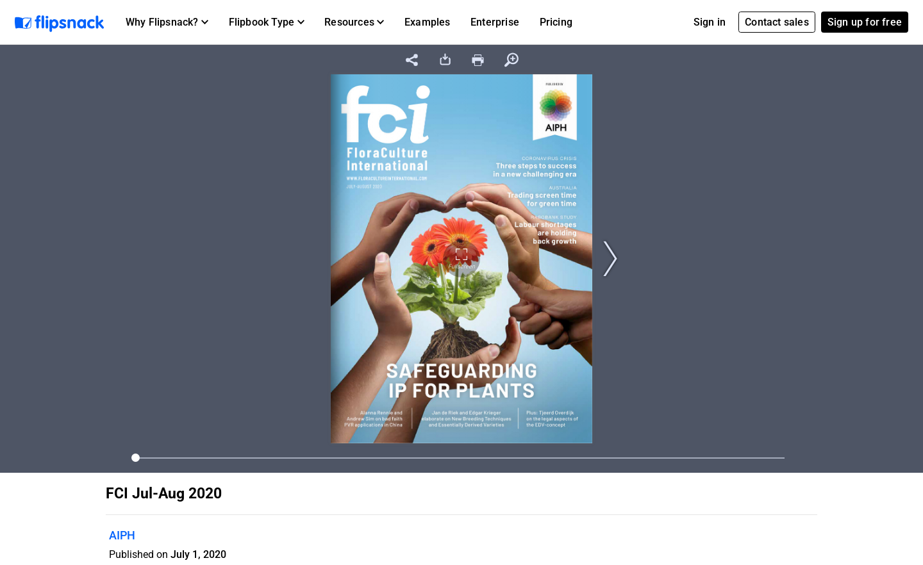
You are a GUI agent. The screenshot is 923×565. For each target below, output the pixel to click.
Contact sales (777, 22)
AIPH (122, 535)
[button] (167, 22)
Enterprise (494, 22)
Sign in (710, 22)
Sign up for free (864, 22)
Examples (427, 22)
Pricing (556, 22)
